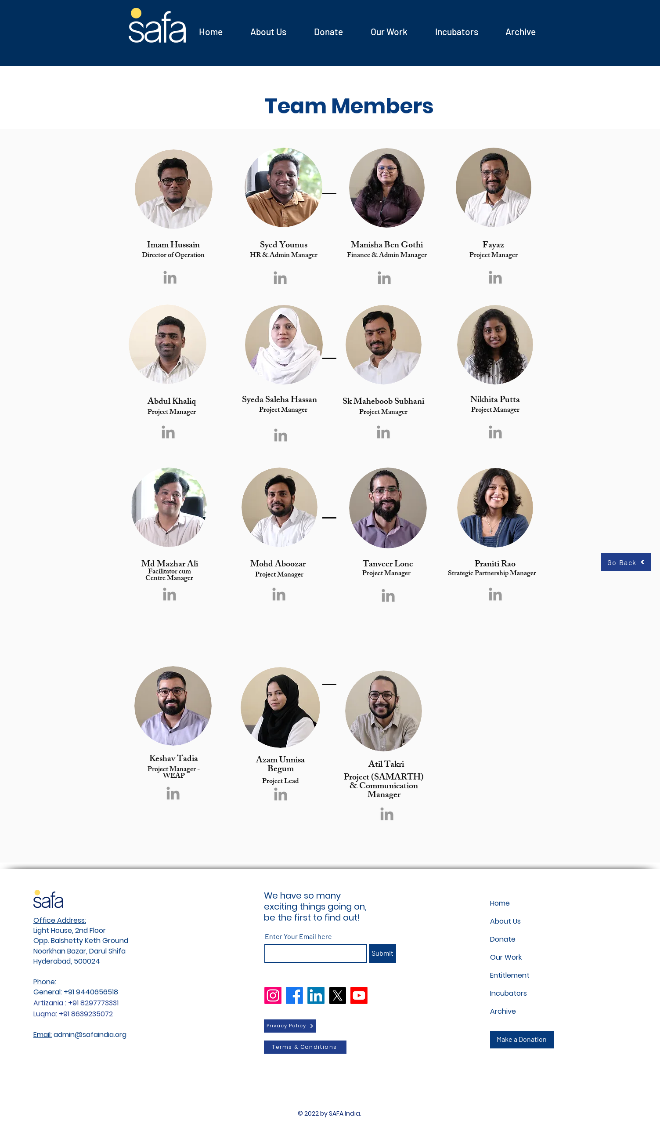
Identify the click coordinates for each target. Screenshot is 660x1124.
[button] (457, 32)
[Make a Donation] (522, 1039)
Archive (503, 1011)
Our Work (506, 957)
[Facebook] (294, 995)
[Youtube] (359, 995)
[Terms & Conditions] (305, 1047)
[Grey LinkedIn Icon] (170, 277)
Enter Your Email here (298, 936)
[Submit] (382, 953)
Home (500, 903)
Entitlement (510, 975)
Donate (503, 939)
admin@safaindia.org (90, 1035)
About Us (505, 921)
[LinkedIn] (316, 995)
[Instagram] (272, 995)
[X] (337, 995)
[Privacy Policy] (290, 1026)
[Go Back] (626, 562)
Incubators (508, 993)
